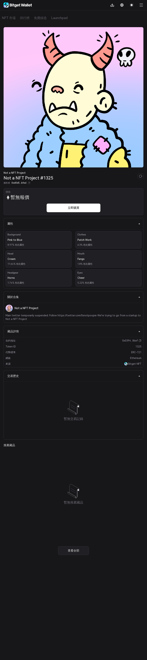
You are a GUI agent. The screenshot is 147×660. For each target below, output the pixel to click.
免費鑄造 (40, 18)
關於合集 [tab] (73, 297)
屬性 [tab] (73, 223)
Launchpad (59, 18)
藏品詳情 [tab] (73, 331)
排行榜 (25, 18)
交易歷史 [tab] (73, 376)
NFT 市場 (9, 18)
